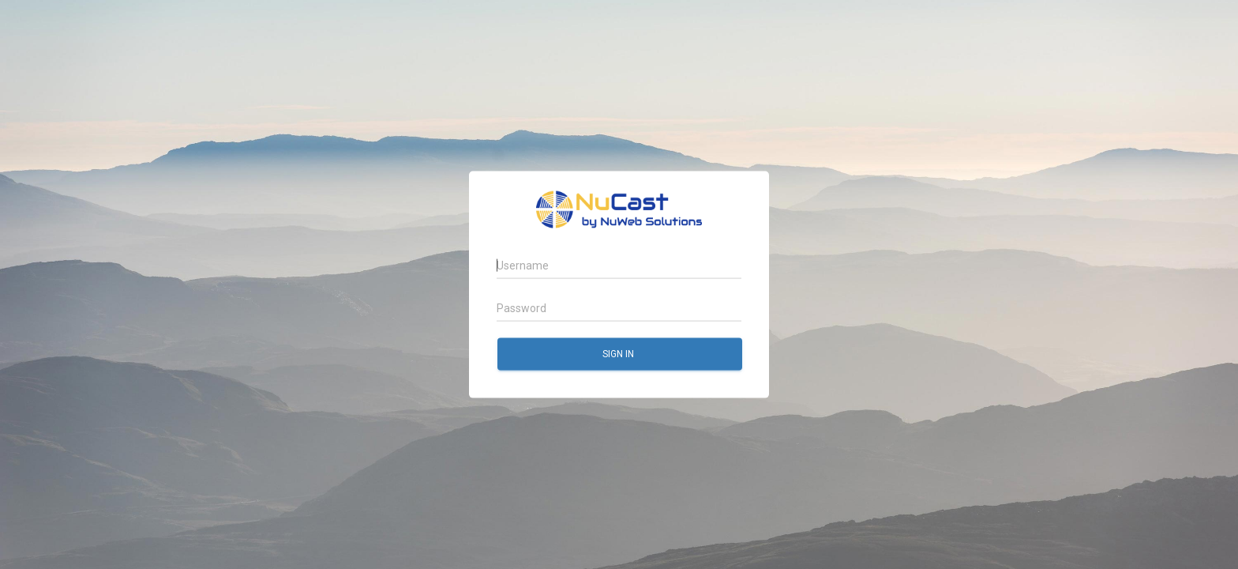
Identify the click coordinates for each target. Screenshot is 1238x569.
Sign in (619, 353)
